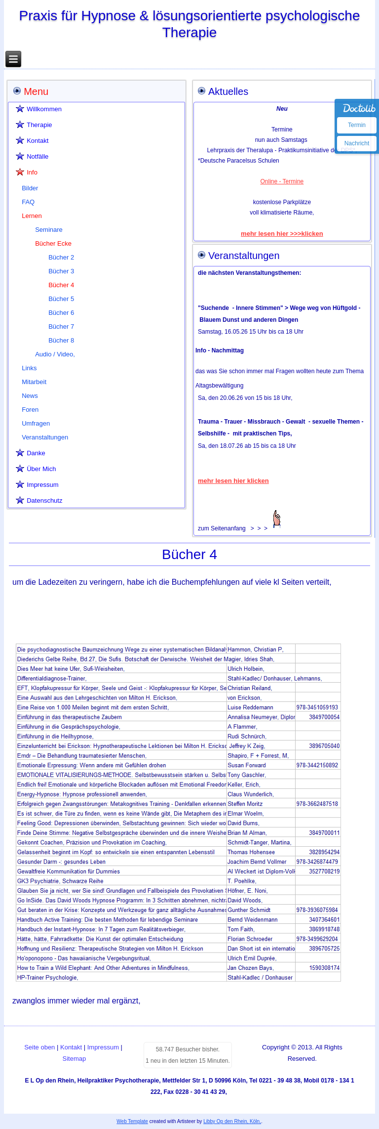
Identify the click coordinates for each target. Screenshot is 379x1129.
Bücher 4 (61, 285)
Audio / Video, (55, 354)
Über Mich (41, 469)
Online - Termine (281, 181)
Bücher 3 (61, 271)
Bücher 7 (61, 326)
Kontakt (37, 140)
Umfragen (36, 423)
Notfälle (37, 156)
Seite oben (39, 1047)
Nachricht (357, 143)
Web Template (132, 1121)
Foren (30, 409)
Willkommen (44, 109)
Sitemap (74, 1058)
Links (29, 368)
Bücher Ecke (53, 243)
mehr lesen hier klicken (233, 480)
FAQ (28, 202)
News (30, 395)
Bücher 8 (61, 340)
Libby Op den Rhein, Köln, (232, 1121)
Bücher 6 (61, 312)
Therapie (39, 125)
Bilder (30, 188)
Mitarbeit (34, 382)
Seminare (49, 229)
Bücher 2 (61, 257)
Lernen (31, 215)
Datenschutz (44, 500)
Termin (357, 125)
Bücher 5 (61, 299)
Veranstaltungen (45, 437)
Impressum (42, 484)
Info (32, 172)
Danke (36, 453)
